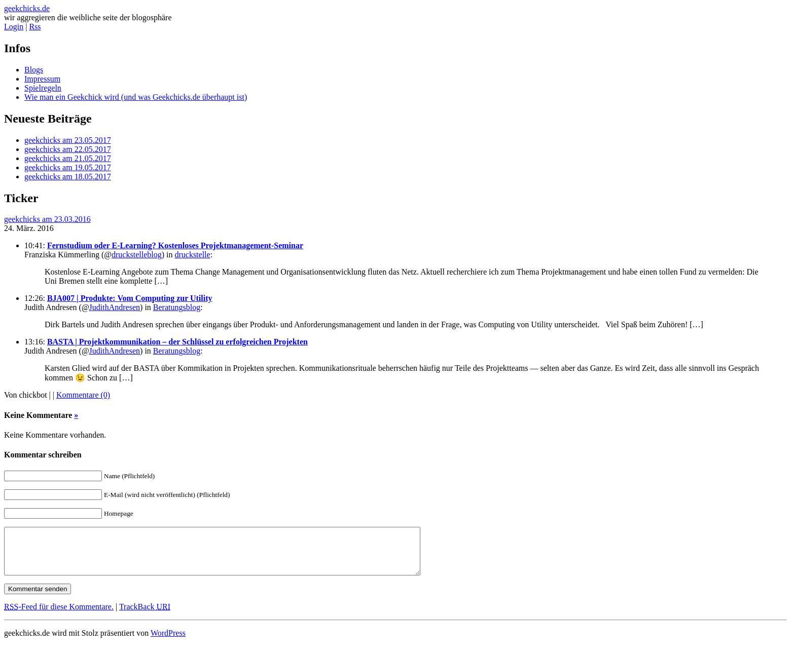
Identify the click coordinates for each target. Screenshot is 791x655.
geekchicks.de (27, 8)
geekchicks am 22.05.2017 (67, 149)
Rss (35, 26)
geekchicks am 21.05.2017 (67, 158)
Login (13, 26)
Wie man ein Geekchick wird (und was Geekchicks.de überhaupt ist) (135, 97)
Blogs (33, 69)
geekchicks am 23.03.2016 (47, 219)
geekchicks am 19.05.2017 (67, 167)
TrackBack (144, 615)
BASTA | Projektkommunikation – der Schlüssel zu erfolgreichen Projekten (177, 341)
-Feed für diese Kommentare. (59, 615)
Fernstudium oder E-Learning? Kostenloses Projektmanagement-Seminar (175, 245)
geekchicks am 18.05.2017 (67, 176)
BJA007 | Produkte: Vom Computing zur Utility (129, 298)
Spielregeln (42, 88)
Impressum (42, 78)
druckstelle (192, 254)
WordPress (168, 642)
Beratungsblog (176, 307)
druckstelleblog (137, 254)
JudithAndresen (114, 307)
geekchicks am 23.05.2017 (67, 140)
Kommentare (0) (83, 395)
